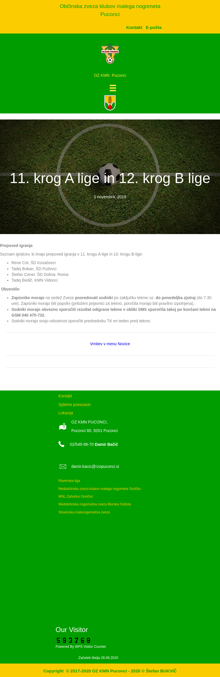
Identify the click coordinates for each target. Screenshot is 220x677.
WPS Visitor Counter (90, 647)
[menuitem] (154, 27)
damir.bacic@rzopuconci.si (95, 466)
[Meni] (113, 88)
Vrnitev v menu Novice (110, 344)
